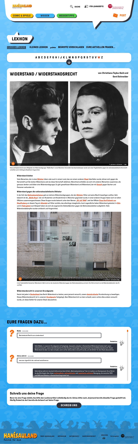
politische (90, 373)
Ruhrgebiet (26, 206)
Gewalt (99, 185)
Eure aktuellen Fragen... (100, 47)
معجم (53, 47)
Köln (118, 203)
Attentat (44, 203)
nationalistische (69, 373)
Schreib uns (69, 405)
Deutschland (35, 294)
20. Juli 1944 (81, 200)
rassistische (82, 373)
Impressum (62, 436)
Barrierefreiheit (89, 436)
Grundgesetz (51, 297)
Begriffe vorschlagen (71, 47)
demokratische (92, 294)
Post (119, 15)
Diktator (80, 195)
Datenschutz (74, 436)
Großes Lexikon (16, 47)
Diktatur (40, 179)
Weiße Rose (33, 198)
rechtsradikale (59, 373)
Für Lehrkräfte (94, 6)
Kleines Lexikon (39, 47)
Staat (86, 179)
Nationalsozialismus (35, 195)
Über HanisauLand (47, 436)
